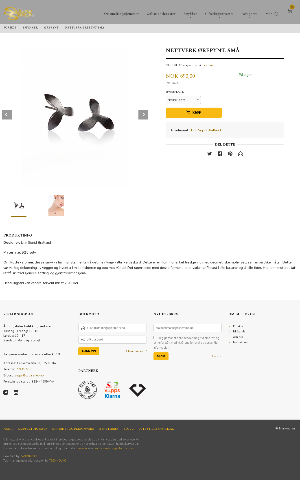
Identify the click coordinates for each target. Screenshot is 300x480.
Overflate (175, 92)
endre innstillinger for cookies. (114, 448)
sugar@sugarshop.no (29, 376)
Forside (238, 326)
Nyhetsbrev (109, 429)
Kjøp (193, 112)
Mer (268, 11)
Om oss (238, 337)
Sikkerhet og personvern (73, 429)
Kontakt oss (241, 342)
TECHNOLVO (57, 461)
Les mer (207, 65)
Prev (7, 114)
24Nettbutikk (28, 456)
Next (143, 114)
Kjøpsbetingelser (32, 429)
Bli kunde (239, 331)
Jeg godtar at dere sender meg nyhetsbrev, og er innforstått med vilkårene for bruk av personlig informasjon (186, 343)
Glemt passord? (136, 351)
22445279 (23, 369)
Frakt (8, 429)
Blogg (128, 429)
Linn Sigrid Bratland (206, 130)
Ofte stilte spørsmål (156, 429)
